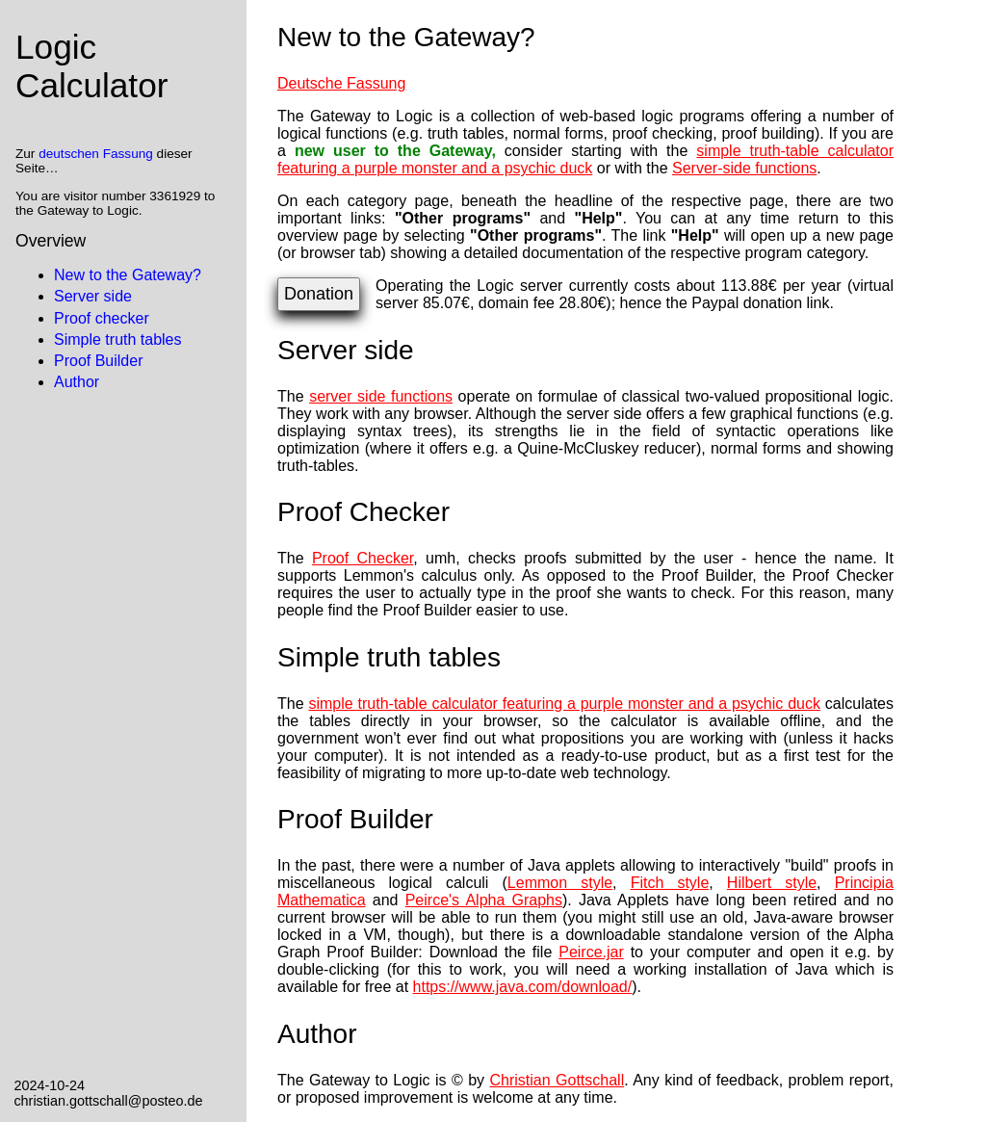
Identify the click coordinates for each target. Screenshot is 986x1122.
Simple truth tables (118, 339)
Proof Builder (98, 360)
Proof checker (101, 318)
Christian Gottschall (557, 1080)
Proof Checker (362, 558)
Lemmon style (559, 882)
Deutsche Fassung (341, 83)
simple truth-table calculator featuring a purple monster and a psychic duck (585, 159)
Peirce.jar (591, 952)
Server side (93, 296)
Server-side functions (744, 168)
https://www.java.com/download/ (523, 986)
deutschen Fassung (96, 153)
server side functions (381, 396)
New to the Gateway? (127, 275)
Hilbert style (772, 882)
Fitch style (670, 882)
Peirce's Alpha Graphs (483, 900)
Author (76, 382)
